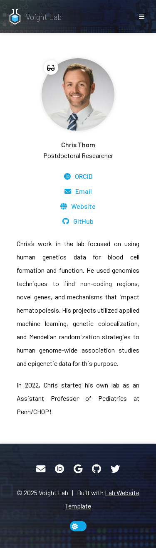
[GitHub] (78, 221)
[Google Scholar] (78, 469)
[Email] (78, 191)
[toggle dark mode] (78, 526)
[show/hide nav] (141, 16)
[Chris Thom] (78, 109)
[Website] (78, 206)
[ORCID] (78, 176)
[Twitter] (115, 469)
